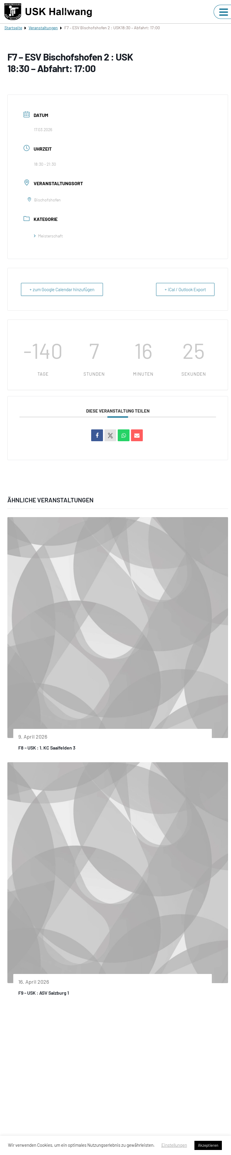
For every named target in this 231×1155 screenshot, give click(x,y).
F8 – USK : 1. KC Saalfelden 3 (47, 747)
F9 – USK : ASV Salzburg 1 (43, 993)
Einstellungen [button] (174, 1145)
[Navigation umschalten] (223, 12)
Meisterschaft (48, 235)
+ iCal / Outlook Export (185, 289)
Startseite (13, 27)
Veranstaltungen (43, 27)
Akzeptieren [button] (208, 1145)
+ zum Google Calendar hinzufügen (62, 289)
